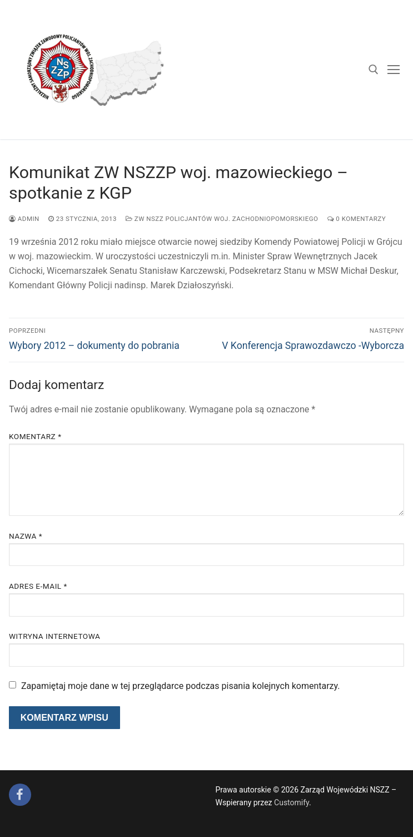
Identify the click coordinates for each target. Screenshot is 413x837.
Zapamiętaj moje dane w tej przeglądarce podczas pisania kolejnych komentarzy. (180, 686)
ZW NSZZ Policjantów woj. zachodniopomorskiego (222, 219)
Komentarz (35, 436)
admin (24, 219)
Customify (291, 802)
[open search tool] (374, 70)
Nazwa (25, 535)
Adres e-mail (38, 586)
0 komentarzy (356, 219)
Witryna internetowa (54, 636)
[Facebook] (20, 795)
